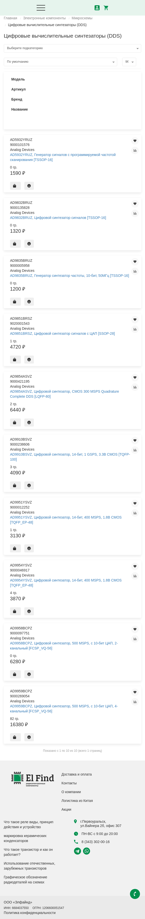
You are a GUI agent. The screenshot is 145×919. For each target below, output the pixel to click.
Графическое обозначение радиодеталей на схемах (25, 879)
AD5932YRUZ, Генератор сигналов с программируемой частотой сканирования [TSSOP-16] (63, 157)
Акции (66, 809)
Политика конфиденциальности (30, 913)
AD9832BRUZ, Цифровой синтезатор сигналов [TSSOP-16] (58, 218)
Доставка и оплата (76, 774)
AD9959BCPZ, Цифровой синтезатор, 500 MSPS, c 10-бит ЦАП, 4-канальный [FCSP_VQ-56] (64, 708)
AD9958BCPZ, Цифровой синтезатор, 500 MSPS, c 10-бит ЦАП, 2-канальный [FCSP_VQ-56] (64, 645)
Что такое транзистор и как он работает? (28, 852)
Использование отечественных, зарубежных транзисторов (29, 865)
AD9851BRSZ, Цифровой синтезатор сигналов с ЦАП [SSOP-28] (62, 333)
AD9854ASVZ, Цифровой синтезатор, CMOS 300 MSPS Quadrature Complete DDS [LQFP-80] (64, 393)
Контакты (69, 783)
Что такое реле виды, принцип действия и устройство (28, 824)
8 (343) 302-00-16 (92, 842)
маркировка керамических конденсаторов (25, 838)
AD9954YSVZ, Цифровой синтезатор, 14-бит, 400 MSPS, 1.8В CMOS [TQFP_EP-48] (66, 582)
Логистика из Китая (77, 801)
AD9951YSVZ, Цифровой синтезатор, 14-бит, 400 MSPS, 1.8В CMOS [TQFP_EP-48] (66, 519)
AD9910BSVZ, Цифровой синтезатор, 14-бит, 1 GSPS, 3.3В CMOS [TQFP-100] (70, 456)
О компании (71, 792)
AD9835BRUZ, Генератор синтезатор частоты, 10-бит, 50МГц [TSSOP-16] (69, 276)
